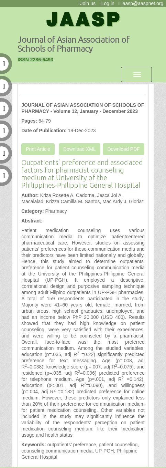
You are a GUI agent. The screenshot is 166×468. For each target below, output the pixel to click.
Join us (88, 3)
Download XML (79, 149)
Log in (108, 3)
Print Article (38, 149)
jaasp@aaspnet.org (142, 3)
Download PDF (123, 149)
